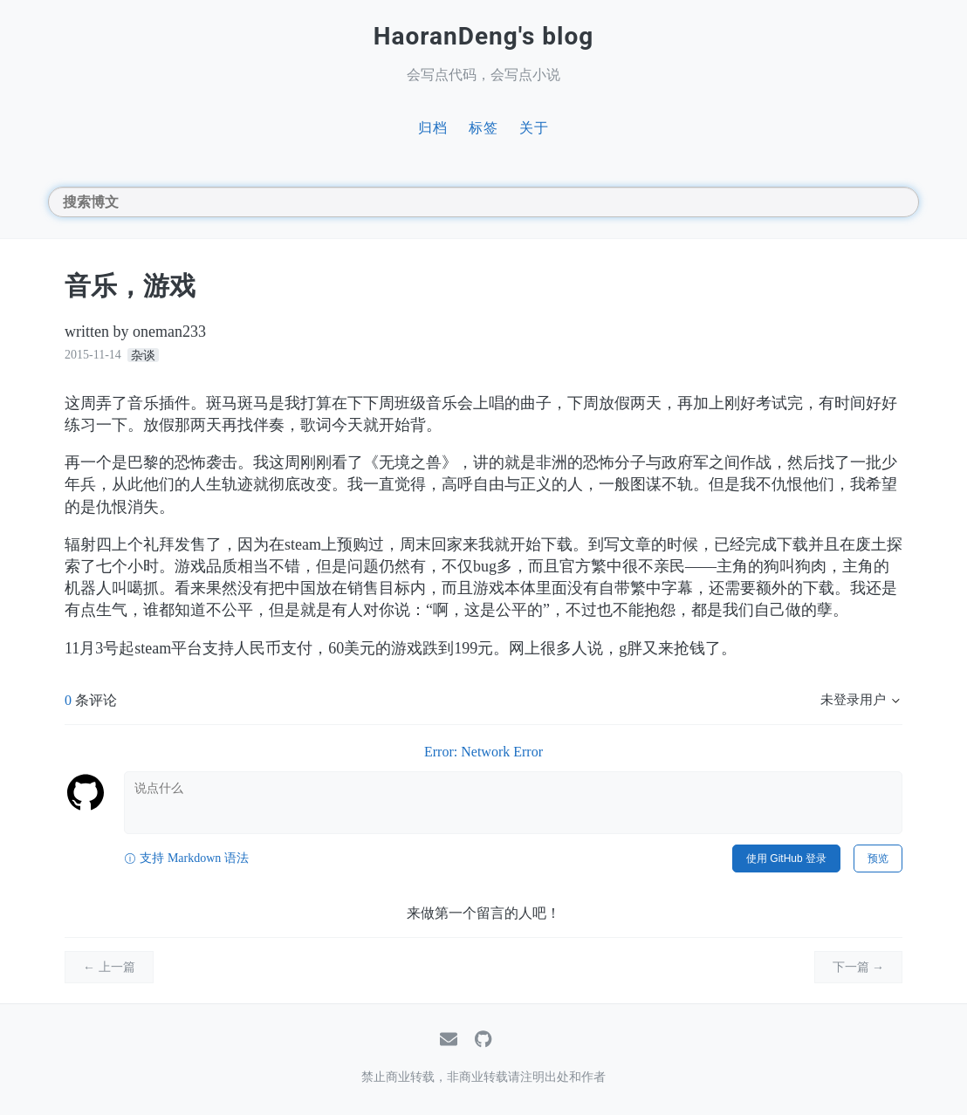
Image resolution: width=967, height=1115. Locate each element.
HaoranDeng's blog (484, 36)
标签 (483, 128)
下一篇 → (859, 967)
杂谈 (143, 354)
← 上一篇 (109, 967)
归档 (433, 128)
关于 (534, 128)
